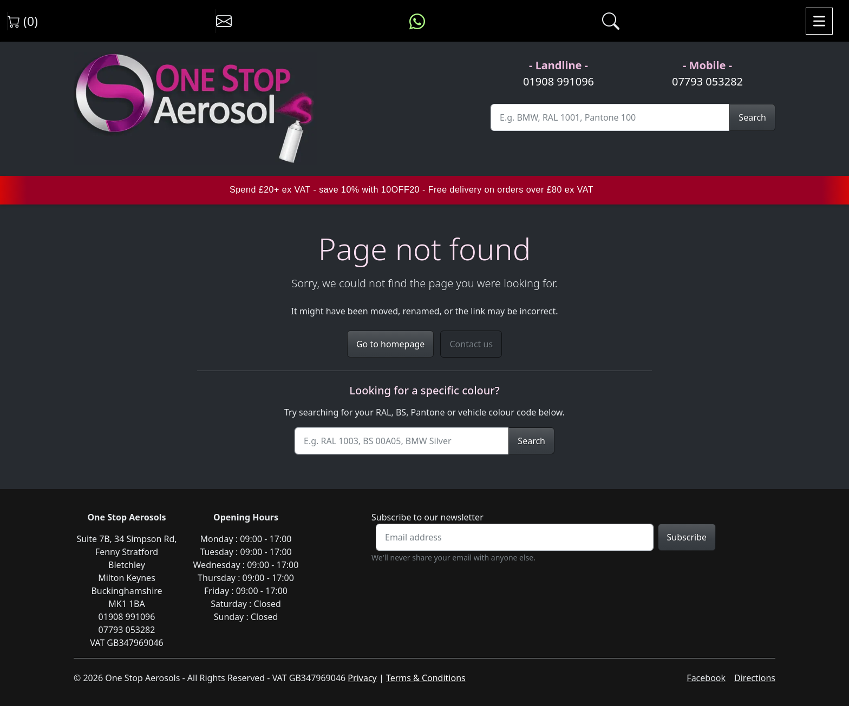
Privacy (362, 678)
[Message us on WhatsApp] (417, 21)
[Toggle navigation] (819, 21)
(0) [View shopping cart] (23, 21)
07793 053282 (707, 81)
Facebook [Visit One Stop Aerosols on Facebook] (706, 678)
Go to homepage (390, 344)
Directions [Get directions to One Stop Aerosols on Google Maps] (754, 678)
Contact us (471, 344)
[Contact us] (223, 21)
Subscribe (687, 537)
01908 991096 (558, 81)
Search (752, 117)
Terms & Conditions (426, 678)
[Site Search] (610, 117)
